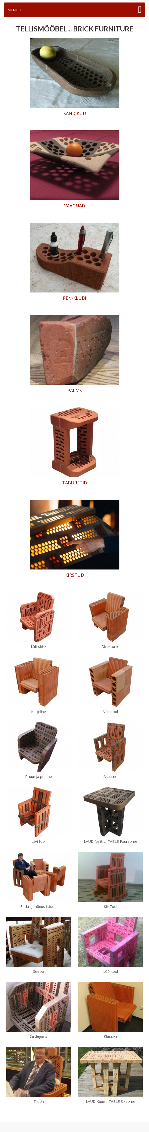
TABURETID (74, 483)
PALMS (74, 390)
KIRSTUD (74, 575)
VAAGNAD (74, 206)
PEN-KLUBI (74, 298)
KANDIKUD (74, 113)
